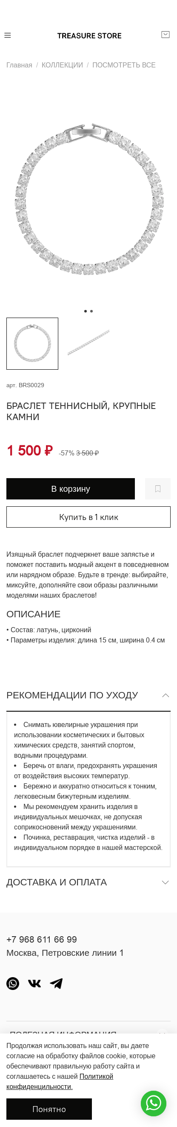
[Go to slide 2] (91, 311)
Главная (19, 65)
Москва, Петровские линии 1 (65, 953)
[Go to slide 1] (85, 311)
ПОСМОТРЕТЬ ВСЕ (124, 65)
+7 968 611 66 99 (41, 939)
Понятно (49, 1109)
